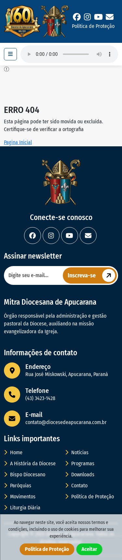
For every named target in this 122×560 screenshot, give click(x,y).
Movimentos (19, 496)
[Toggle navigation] (10, 54)
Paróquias (17, 485)
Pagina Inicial (18, 142)
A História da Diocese (30, 463)
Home (13, 452)
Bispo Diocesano (24, 474)
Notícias (76, 452)
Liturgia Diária (22, 508)
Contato (76, 485)
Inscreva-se (92, 275)
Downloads (79, 474)
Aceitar (89, 549)
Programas (79, 463)
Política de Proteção (93, 26)
